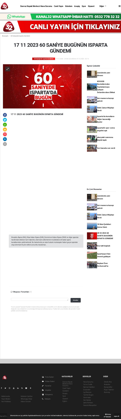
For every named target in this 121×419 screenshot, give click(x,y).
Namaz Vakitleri (89, 387)
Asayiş (77, 6)
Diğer (102, 6)
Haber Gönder (26, 401)
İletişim (46, 399)
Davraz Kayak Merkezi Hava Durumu (36, 6)
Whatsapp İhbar (26, 399)
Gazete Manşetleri (90, 405)
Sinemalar (87, 397)
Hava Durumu (88, 382)
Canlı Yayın (58, 6)
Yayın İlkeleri (5, 399)
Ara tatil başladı (103, 246)
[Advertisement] (26, 155)
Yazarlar (46, 386)
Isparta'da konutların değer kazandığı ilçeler (105, 119)
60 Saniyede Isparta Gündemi (20, 36)
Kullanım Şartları (26, 396)
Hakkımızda (5, 396)
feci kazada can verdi (106, 148)
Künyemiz (47, 394)
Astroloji (107, 392)
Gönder (75, 300)
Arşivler (46, 390)
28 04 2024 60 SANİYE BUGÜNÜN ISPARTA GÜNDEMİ (105, 236)
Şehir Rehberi (88, 403)
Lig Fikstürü (87, 392)
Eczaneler (87, 390)
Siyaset (91, 6)
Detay (108, 414)
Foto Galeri (48, 377)
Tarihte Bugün (88, 395)
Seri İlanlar (87, 400)
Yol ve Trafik (87, 384)
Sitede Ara (108, 382)
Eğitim (65, 401)
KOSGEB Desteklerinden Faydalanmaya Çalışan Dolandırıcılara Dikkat (106, 86)
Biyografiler (108, 387)
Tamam (107, 417)
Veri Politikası (6, 401)
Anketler (107, 384)
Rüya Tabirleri (109, 390)
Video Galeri (48, 381)
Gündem (68, 6)
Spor (84, 6)
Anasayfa (5, 36)
